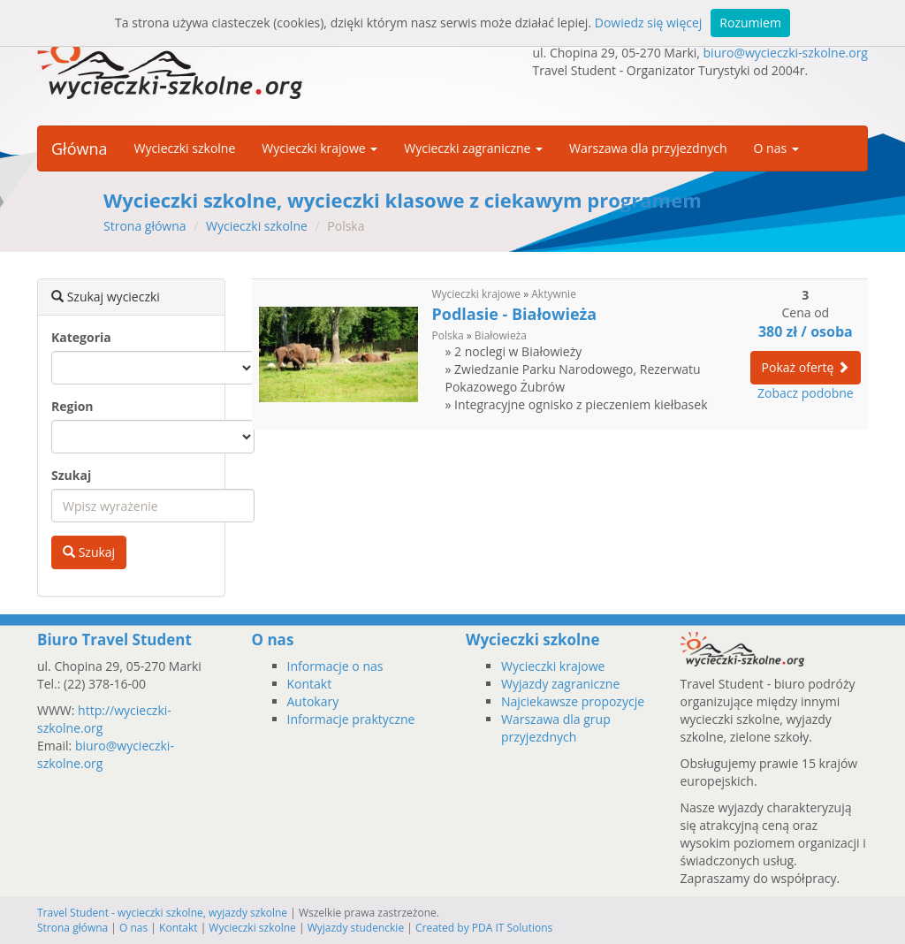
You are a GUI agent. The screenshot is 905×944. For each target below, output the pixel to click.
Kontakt (309, 683)
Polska (448, 335)
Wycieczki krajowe (476, 293)
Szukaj (71, 475)
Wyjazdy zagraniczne (560, 683)
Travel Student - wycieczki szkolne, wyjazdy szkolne (162, 912)
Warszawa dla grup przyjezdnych (556, 728)
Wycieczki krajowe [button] (319, 148)
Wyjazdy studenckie (356, 927)
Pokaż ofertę (805, 367)
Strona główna (144, 225)
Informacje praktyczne (351, 719)
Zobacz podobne (805, 392)
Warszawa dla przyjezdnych (648, 148)
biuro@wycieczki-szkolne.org (785, 52)
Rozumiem (750, 22)
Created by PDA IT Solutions (483, 927)
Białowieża (501, 335)
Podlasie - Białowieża (514, 313)
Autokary (313, 701)
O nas (133, 927)
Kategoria (81, 337)
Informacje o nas (335, 666)
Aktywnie (553, 293)
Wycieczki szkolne (184, 148)
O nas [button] (776, 148)
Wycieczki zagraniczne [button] (473, 148)
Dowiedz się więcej (649, 22)
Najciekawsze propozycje (572, 701)
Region (72, 406)
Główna (79, 148)
